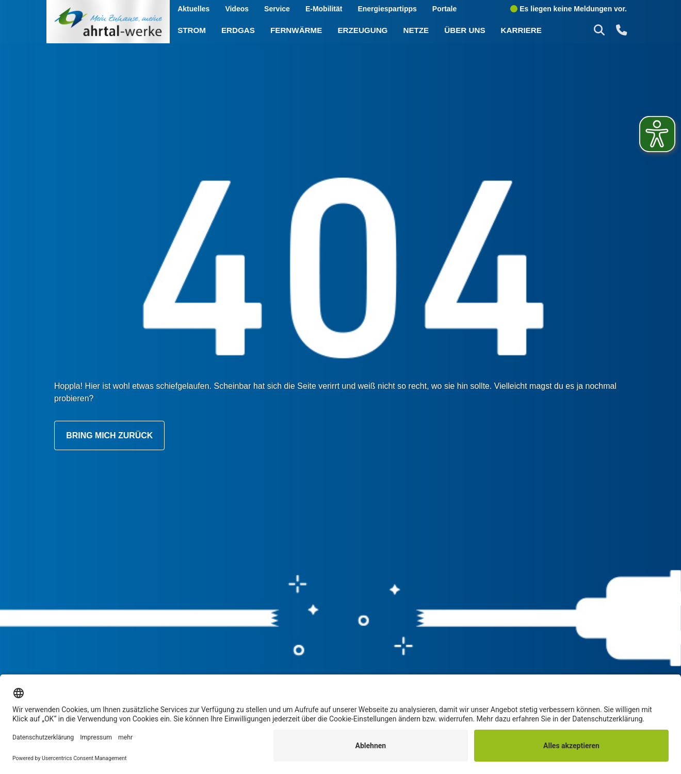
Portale (444, 8)
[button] (600, 30)
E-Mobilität (324, 8)
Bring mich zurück (109, 435)
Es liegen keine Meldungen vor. (568, 8)
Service (277, 8)
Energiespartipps (387, 8)
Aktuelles (194, 8)
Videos (237, 8)
